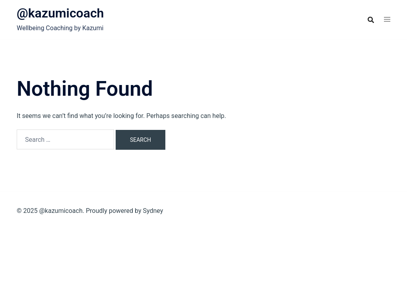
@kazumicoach (60, 13)
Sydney (153, 210)
